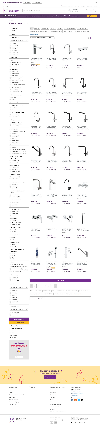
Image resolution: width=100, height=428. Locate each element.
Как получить (53, 394)
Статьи (51, 399)
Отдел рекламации (54, 407)
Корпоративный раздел (14, 402)
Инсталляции (13, 337)
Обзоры (52, 402)
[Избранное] (87, 10)
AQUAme (14, 47)
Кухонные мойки (14, 335)
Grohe (13, 43)
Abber (13, 48)
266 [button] (52, 286)
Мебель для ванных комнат (16, 328)
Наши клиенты (12, 397)
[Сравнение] (90, 10)
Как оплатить (53, 392)
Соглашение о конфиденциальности (58, 411)
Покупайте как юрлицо (67, 6)
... (48, 286)
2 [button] (34, 286)
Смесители (13, 30)
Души (11, 333)
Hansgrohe (14, 52)
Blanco (13, 50)
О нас (10, 390)
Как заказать (53, 390)
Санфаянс (12, 332)
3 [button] (38, 286)
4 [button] (41, 286)
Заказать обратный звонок (77, 393)
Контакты (11, 392)
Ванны (11, 330)
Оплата (95, 6)
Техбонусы (77, 6)
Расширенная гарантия (35, 390)
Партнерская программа (14, 399)
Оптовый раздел (12, 404)
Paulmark (14, 54)
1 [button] (31, 286)
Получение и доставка (87, 6)
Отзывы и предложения (55, 404)
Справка (52, 409)
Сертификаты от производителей (16, 394)
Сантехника (14, 28)
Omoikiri (13, 45)
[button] (27, 2)
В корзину (38, 67)
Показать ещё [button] (60, 280)
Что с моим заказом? (91, 11)
